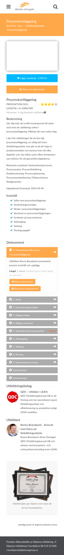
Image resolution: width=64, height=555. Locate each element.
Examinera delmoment (25, 288)
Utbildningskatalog (35, 25)
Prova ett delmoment (32, 89)
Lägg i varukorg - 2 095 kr (32, 78)
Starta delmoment (22, 281)
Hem (19, 25)
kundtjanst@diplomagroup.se (23, 550)
